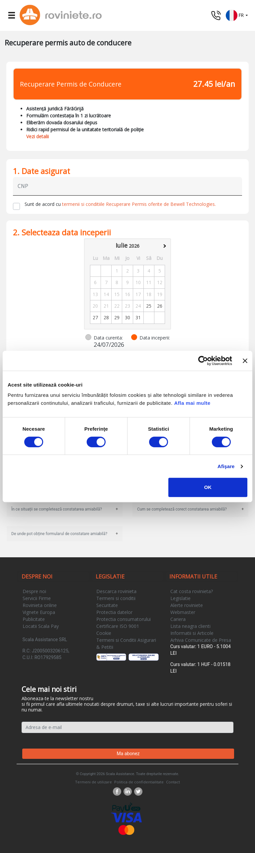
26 (159, 306)
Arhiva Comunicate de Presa (200, 640)
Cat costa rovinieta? (191, 591)
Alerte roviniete (186, 605)
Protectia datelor (114, 612)
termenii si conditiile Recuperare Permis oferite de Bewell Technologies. (139, 204)
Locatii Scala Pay (41, 626)
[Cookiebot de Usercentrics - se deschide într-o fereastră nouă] (203, 361)
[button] (237, 15)
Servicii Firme (37, 598)
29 (117, 317)
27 (95, 317)
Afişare (226, 466)
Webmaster (182, 612)
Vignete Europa (39, 612)
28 (106, 317)
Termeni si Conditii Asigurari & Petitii (126, 643)
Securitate (107, 605)
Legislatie (180, 598)
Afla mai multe (192, 403)
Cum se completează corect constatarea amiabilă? (182, 509)
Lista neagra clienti (190, 626)
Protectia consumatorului (123, 619)
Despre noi (34, 591)
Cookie (103, 633)
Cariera (178, 619)
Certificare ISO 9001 (117, 626)
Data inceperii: (154, 338)
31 (138, 317)
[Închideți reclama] (245, 360)
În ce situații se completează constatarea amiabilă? (56, 509)
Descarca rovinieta (116, 591)
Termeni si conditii (115, 598)
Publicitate (34, 619)
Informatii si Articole (191, 633)
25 (148, 306)
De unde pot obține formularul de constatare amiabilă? (59, 533)
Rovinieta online (40, 605)
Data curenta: (108, 338)
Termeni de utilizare (93, 781)
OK (208, 487)
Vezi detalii (37, 136)
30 (127, 317)
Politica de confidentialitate (139, 781)
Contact (173, 781)
